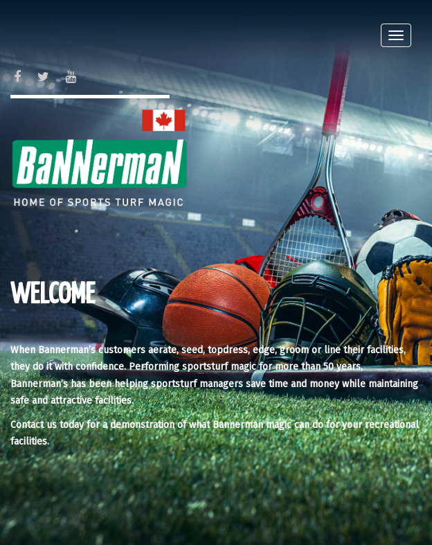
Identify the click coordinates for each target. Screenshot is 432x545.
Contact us (33, 425)
